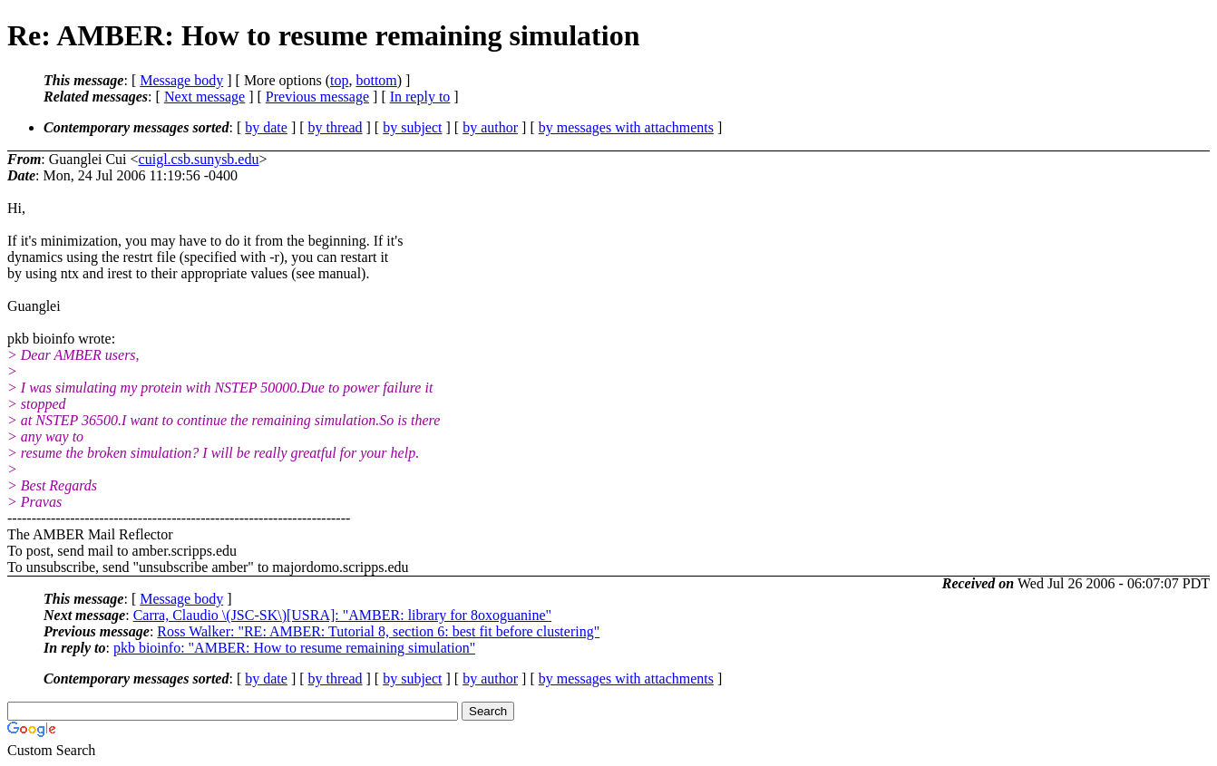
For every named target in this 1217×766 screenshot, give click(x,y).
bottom (375, 80)
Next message (204, 96)
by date (266, 127)
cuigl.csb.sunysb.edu (199, 159)
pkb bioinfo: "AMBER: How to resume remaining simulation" (294, 647)
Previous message (317, 96)
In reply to (420, 96)
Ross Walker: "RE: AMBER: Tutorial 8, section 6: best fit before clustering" (378, 631)
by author (490, 127)
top (339, 80)
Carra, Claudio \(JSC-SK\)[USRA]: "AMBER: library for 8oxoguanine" (342, 615)
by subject (412, 127)
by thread (335, 127)
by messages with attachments (626, 127)
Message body (181, 80)
